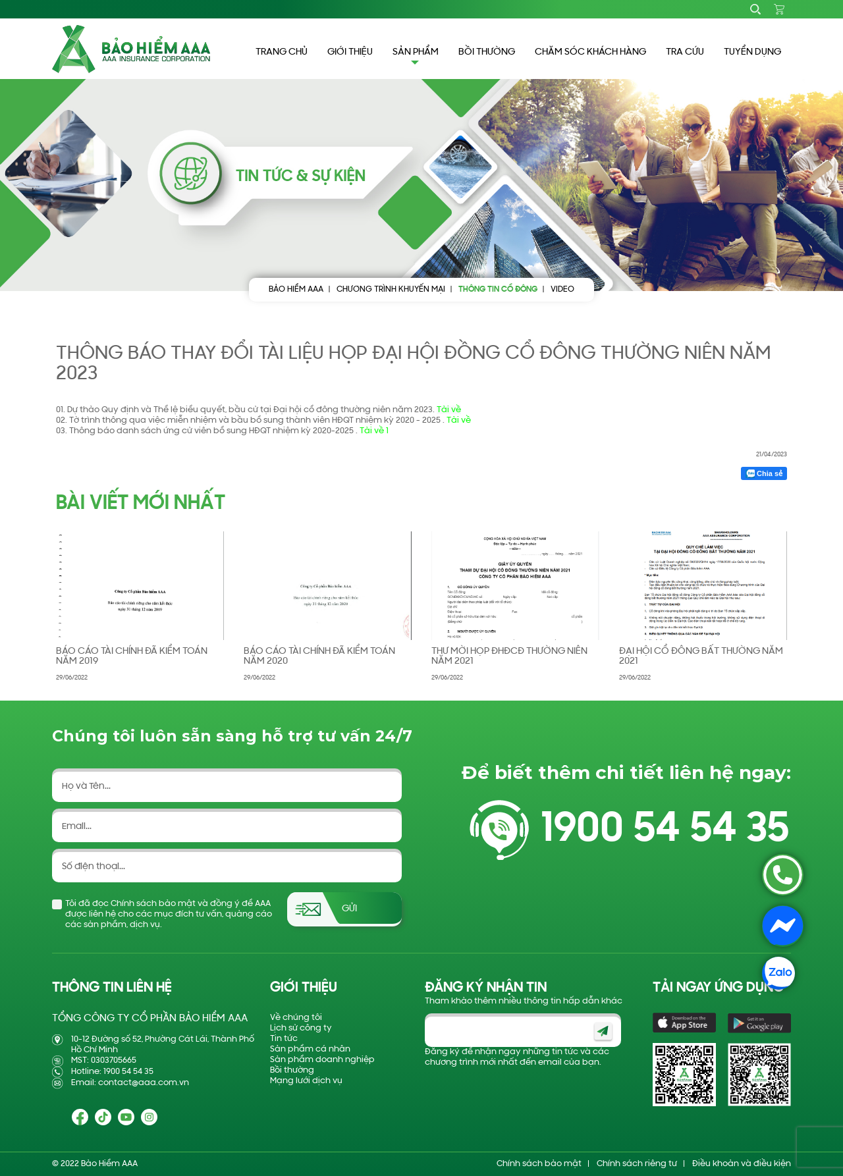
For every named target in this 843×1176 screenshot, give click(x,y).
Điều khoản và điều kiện (741, 1164)
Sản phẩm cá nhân (310, 1049)
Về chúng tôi (296, 1017)
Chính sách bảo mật (539, 1164)
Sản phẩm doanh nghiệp (322, 1060)
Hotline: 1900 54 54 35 (112, 1071)
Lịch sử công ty (301, 1028)
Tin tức (284, 1038)
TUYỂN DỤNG (752, 52)
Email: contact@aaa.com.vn (130, 1083)
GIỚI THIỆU (350, 52)
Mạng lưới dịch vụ (306, 1081)
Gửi (349, 909)
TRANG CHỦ (282, 52)
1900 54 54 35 (665, 830)
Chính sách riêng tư (637, 1164)
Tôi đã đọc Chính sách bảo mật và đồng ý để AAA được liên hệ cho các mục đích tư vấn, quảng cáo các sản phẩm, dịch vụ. (168, 914)
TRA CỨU (685, 52)
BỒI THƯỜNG (486, 52)
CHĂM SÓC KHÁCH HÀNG (590, 52)
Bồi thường (292, 1070)
